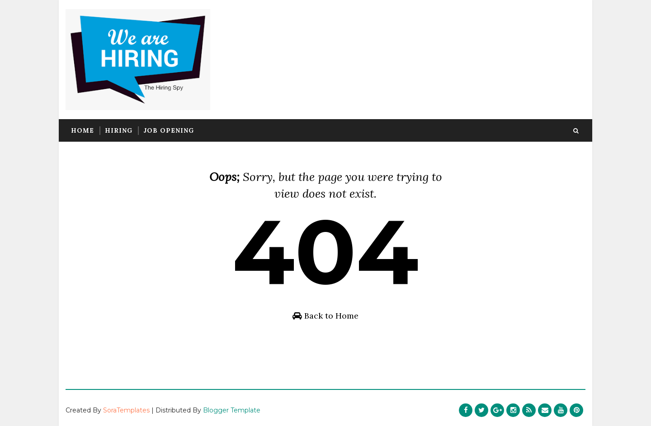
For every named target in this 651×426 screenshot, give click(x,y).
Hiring (118, 130)
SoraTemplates (126, 410)
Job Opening (168, 130)
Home (82, 130)
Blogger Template (231, 410)
